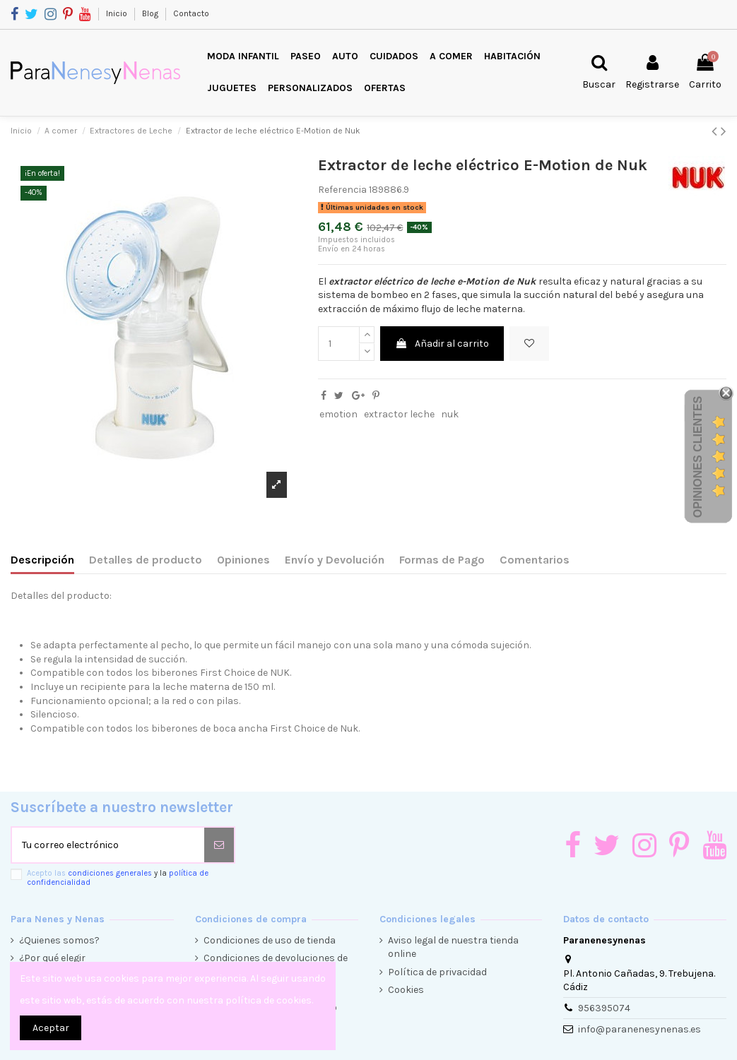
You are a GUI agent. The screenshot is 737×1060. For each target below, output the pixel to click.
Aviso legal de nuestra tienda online (453, 947)
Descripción (42, 559)
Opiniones (243, 559)
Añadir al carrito (442, 344)
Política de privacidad (437, 972)
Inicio (117, 13)
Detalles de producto (145, 559)
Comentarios (535, 559)
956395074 (604, 1008)
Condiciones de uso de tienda (270, 940)
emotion (338, 414)
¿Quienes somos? (59, 940)
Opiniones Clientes (698, 456)
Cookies (406, 990)
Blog (151, 13)
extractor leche (399, 414)
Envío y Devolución (334, 559)
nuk (450, 414)
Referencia (342, 190)
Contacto (191, 13)
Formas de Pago (442, 559)
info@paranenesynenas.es (639, 1029)
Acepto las (117, 878)
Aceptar (51, 1028)
